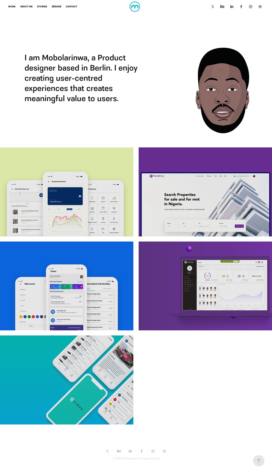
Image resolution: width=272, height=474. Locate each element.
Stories (42, 6)
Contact (71, 6)
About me (26, 6)
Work (11, 6)
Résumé (56, 6)
